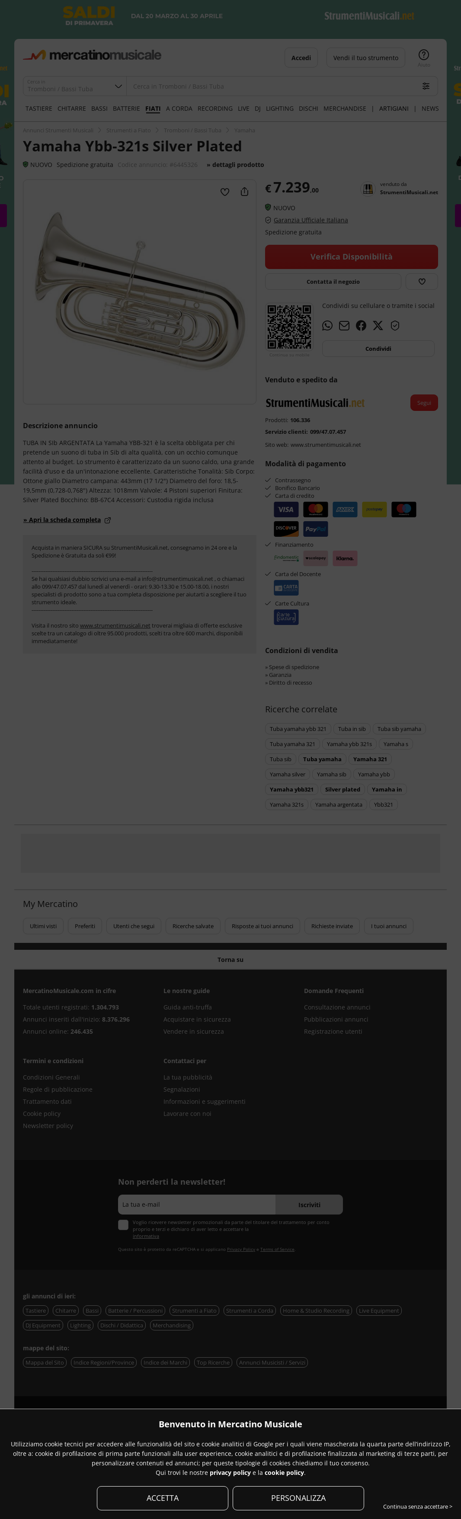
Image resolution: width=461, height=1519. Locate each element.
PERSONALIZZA (298, 1498)
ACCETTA (163, 1498)
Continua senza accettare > (417, 1506)
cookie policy (284, 1472)
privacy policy (230, 1472)
